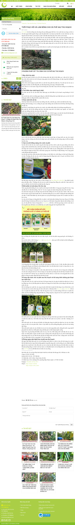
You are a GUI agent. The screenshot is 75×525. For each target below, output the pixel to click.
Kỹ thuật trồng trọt (42, 23)
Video (59, 0)
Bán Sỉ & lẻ (65, 0)
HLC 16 (40, 240)
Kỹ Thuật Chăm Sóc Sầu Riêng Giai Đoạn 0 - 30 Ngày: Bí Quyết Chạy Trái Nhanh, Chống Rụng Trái (11, 119)
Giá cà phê (24, 32)
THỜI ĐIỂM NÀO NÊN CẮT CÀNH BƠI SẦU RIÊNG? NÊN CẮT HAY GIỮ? (47, 466)
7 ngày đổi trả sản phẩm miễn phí (46, 511)
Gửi (71, 424)
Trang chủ (24, 23)
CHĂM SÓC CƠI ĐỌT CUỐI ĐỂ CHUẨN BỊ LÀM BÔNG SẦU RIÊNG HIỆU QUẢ (65, 466)
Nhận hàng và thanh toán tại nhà (46, 505)
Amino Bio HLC (47, 240)
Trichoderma (46, 202)
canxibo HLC (67, 288)
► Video (4, 78)
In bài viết (34, 400)
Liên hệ (72, 0)
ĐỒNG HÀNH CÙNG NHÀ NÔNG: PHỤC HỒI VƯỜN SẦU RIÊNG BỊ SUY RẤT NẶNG (10, 91)
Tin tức (37, 6)
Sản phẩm (28, 6)
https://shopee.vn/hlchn (31, 363)
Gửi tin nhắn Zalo (13, 33)
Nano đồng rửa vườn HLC (57, 180)
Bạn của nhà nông (50, 6)
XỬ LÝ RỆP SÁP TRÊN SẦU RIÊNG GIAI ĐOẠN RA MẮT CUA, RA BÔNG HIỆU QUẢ (29, 486)
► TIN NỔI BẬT (6, 100)
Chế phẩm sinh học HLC (32, 361)
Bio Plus (26, 348)
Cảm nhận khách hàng (40, 0)
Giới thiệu (19, 6)
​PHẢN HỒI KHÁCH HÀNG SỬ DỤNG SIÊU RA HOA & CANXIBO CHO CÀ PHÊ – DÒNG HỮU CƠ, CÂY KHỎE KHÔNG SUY (47, 488)
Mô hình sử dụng (52, 0)
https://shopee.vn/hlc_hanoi (32, 365)
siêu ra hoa (59, 288)
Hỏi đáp (61, 6)
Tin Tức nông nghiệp (7, 24)
